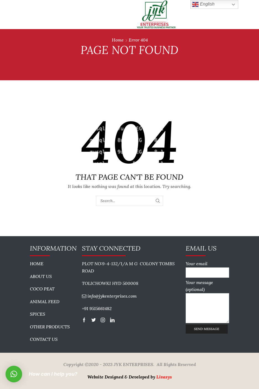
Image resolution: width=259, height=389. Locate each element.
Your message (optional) (207, 301)
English (203, 4)
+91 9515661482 (97, 308)
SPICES (37, 314)
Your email (207, 268)
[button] (14, 374)
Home (118, 40)
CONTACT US (44, 339)
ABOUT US (41, 276)
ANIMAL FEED (44, 301)
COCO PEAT (42, 289)
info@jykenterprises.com (112, 296)
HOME (36, 263)
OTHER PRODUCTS (50, 326)
